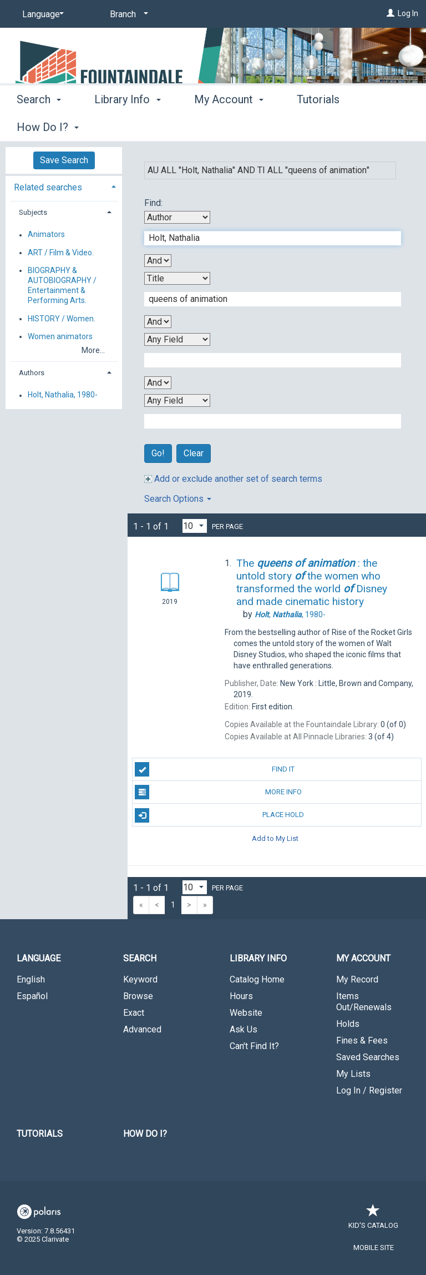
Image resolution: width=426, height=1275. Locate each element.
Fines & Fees (362, 1040)
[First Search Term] (267, 238)
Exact (133, 1012)
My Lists (353, 1074)
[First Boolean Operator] (157, 260)
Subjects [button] (33, 212)
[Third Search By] (177, 339)
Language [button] (38, 958)
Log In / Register (369, 1090)
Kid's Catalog (373, 1219)
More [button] (319, 127)
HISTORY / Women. (61, 318)
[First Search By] (177, 217)
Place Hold (219, 815)
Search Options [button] (177, 498)
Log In (408, 13)
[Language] (41, 14)
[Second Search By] (177, 278)
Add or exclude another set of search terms (233, 478)
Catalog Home (257, 979)
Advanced (142, 1029)
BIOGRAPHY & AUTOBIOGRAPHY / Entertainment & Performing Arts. (62, 285)
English (31, 979)
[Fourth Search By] (177, 400)
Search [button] (39, 125)
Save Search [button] (64, 160)
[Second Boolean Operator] (157, 321)
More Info (218, 792)
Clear (194, 453)
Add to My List (275, 838)
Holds (347, 1024)
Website (246, 1012)
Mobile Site (373, 1247)
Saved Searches (367, 1057)
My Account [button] (228, 125)
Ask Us (243, 1029)
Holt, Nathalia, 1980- (63, 395)
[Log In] (390, 13)
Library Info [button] (127, 125)
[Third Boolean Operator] (157, 382)
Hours (241, 996)
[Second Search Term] (267, 299)
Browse (138, 996)
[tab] (64, 186)
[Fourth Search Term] (267, 421)
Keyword (140, 979)
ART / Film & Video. (61, 252)
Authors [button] (31, 373)
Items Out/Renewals (364, 1001)
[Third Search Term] (267, 360)
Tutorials (40, 1133)
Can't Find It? (254, 1046)
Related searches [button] (48, 187)
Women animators (60, 336)
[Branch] (127, 14)
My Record (357, 979)
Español (32, 996)
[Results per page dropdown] (194, 526)
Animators (46, 234)
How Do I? (145, 1133)
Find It (215, 769)
